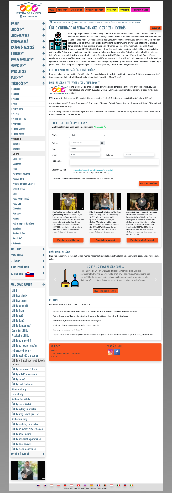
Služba (55, 135)
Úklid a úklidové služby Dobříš (105, 266)
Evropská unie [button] (20, 267)
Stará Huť (17, 238)
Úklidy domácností (21, 325)
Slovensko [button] (22, 274)
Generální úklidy (20, 330)
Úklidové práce (19, 300)
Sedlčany (17, 228)
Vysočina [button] (17, 255)
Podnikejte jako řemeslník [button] (142, 240)
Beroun (15, 94)
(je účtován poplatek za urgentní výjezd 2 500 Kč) (91, 172)
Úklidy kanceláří (20, 305)
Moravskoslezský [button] (22, 59)
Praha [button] (15, 23)
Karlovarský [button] (19, 41)
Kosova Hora (18, 178)
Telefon (109, 155)
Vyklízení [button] (124, 10)
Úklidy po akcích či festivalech (27, 429)
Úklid (14, 290)
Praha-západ (18, 134)
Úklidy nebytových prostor (25, 414)
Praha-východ (18, 129)
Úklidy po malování (21, 340)
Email (54, 155)
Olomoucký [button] (18, 65)
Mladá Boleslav (19, 118)
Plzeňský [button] (17, 77)
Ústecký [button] (16, 249)
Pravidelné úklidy (20, 335)
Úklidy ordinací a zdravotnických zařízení (28, 362)
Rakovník (16, 243)
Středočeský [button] (19, 83)
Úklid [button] (51, 10)
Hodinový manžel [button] (140, 10)
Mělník (15, 113)
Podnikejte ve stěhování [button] (68, 240)
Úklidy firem (18, 310)
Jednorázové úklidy (21, 350)
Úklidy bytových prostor (24, 409)
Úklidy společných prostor (25, 424)
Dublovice (17, 163)
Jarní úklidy (17, 394)
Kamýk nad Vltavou (21, 173)
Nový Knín (17, 203)
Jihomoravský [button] (20, 35)
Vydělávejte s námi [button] (94, 10)
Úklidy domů (18, 320)
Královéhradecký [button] (22, 47)
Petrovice (17, 213)
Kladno (15, 99)
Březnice (16, 148)
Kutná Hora (17, 109)
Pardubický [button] (18, 71)
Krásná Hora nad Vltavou (24, 183)
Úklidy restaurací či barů (24, 369)
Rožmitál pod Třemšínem (24, 223)
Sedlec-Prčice (19, 233)
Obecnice (17, 208)
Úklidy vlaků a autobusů (24, 449)
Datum (55, 143)
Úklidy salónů (18, 379)
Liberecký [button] (17, 53)
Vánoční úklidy (19, 389)
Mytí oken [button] (62, 10)
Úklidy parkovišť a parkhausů (26, 439)
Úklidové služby (19, 295)
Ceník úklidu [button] (76, 10)
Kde (53, 149)
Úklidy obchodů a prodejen (25, 355)
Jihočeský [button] (17, 29)
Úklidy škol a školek (21, 404)
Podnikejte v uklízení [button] (105, 240)
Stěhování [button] (112, 10)
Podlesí (16, 218)
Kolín (14, 104)
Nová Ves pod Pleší (21, 198)
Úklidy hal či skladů (21, 434)
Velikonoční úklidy (21, 399)
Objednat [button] (156, 28)
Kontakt (54, 356)
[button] (55, 279)
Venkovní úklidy (19, 419)
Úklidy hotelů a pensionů (24, 374)
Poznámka (56, 161)
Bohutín (16, 143)
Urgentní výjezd (59, 170)
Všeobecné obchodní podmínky (65, 353)
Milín (15, 193)
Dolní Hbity (18, 158)
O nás (54, 350)
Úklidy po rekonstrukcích (24, 345)
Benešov (16, 89)
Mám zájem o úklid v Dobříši (105, 290)
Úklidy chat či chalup (22, 384)
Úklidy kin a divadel (21, 444)
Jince (15, 168)
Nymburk (16, 124)
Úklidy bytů (17, 315)
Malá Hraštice (19, 188)
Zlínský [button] (15, 261)
